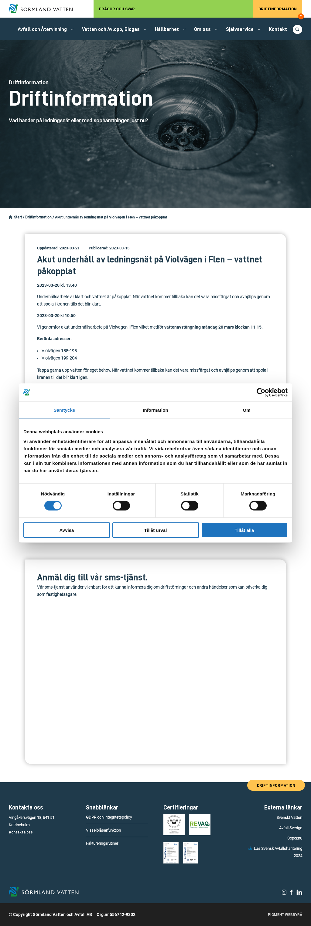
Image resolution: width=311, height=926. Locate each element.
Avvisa (67, 529)
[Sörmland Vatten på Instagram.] (284, 893)
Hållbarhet (167, 29)
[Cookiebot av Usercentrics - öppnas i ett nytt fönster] (261, 392)
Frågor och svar (117, 9)
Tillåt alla (244, 529)
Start (18, 217)
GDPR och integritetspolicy (109, 817)
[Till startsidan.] (44, 9)
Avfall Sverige (290, 828)
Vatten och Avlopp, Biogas (111, 29)
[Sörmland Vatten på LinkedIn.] (299, 893)
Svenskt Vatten (289, 817)
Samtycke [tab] (64, 410)
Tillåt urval (155, 529)
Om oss (202, 29)
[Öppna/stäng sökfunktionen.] (297, 29)
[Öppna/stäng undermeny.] (72, 29)
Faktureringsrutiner (102, 843)
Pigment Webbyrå (285, 915)
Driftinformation (280, 12)
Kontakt (278, 29)
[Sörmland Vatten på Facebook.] (291, 893)
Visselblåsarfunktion (103, 830)
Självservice (240, 29)
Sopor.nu (294, 838)
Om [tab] (246, 410)
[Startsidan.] (10, 217)
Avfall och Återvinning (42, 29)
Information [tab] (155, 410)
